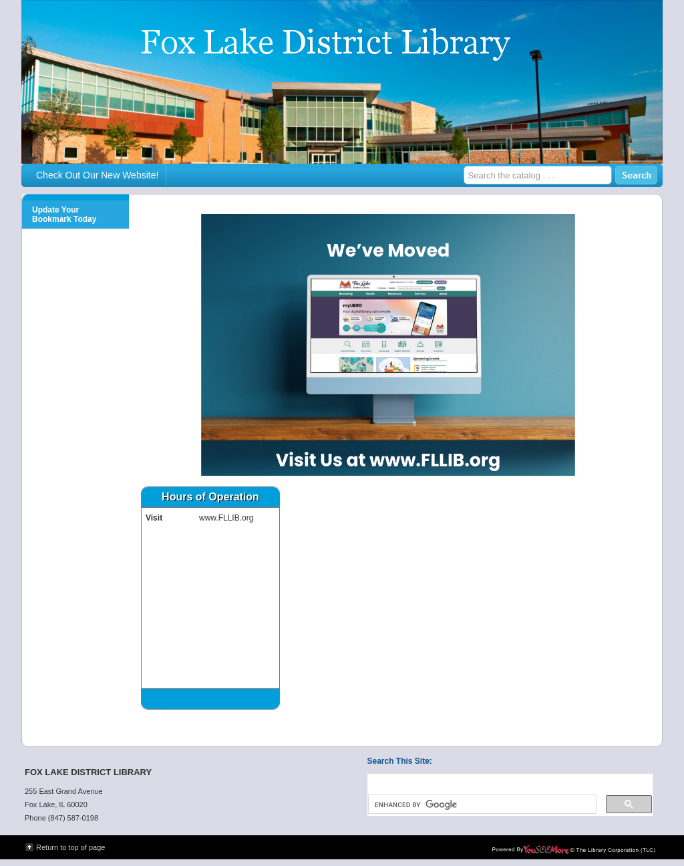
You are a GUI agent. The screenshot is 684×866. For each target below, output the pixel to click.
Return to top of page (70, 847)
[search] (481, 805)
